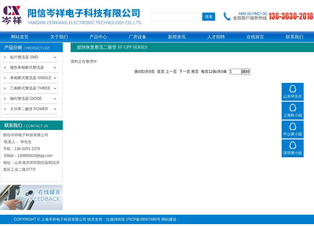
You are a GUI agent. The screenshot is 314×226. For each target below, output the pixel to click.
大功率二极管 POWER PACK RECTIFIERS (33, 110)
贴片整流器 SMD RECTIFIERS (33, 58)
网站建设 (168, 219)
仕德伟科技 (115, 219)
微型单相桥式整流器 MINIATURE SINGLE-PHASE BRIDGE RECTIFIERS (33, 69)
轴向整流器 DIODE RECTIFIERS (33, 100)
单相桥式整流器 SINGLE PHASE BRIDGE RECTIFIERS (33, 79)
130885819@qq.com (34, 155)
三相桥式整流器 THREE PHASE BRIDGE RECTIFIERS (33, 90)
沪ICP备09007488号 (143, 219)
